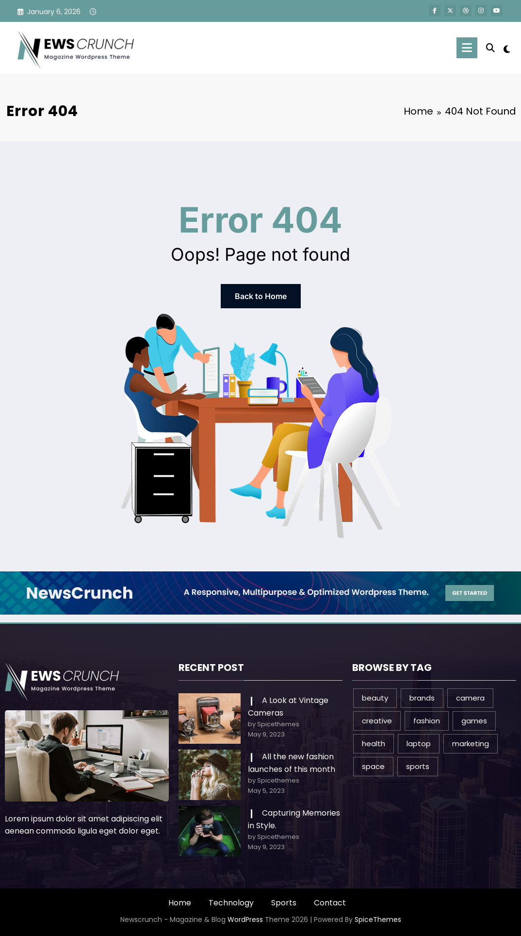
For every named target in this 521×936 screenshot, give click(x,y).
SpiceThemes (378, 919)
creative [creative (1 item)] (377, 721)
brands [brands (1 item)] (422, 698)
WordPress (245, 919)
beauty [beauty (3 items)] (375, 698)
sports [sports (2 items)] (417, 766)
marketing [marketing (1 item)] (470, 743)
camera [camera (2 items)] (470, 698)
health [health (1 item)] (373, 743)
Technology (231, 902)
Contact (330, 902)
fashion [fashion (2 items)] (426, 721)
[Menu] (466, 47)
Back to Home (261, 296)
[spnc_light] (507, 48)
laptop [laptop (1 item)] (419, 743)
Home (179, 902)
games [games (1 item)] (474, 721)
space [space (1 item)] (373, 766)
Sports (283, 902)
